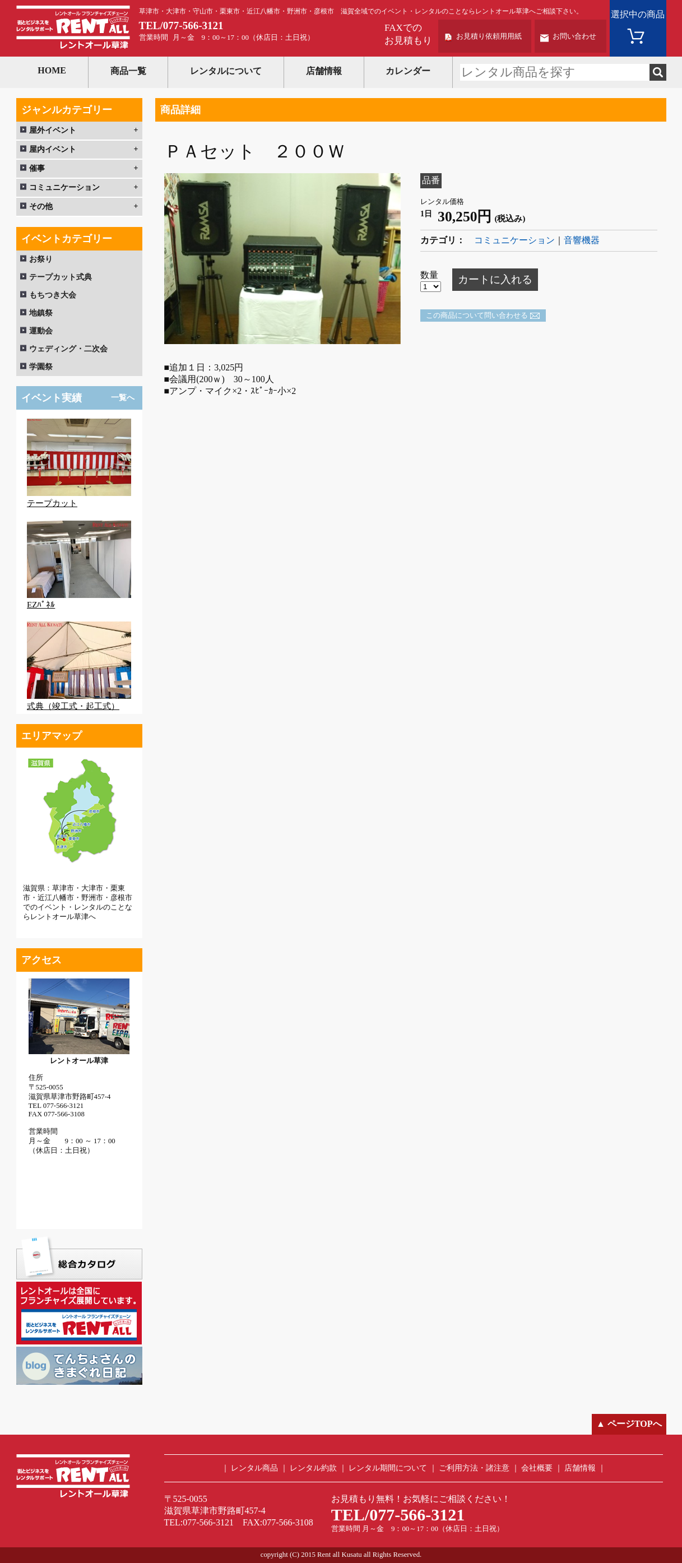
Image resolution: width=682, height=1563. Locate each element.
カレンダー (408, 71)
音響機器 (582, 240)
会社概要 (537, 1468)
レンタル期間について (388, 1468)
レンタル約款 (313, 1468)
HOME (52, 70)
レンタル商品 (254, 1468)
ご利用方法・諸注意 (474, 1468)
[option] (282, 258)
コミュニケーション (514, 240)
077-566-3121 (193, 25)
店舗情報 (324, 71)
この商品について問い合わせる (477, 315)
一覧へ (122, 397)
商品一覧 (128, 71)
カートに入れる (495, 279)
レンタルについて (226, 71)
